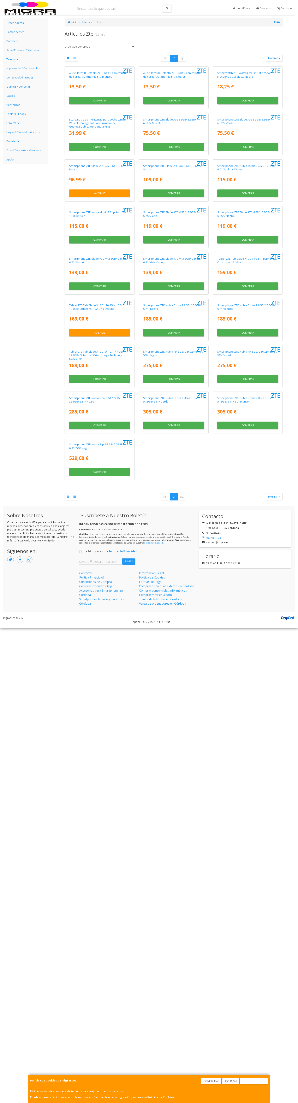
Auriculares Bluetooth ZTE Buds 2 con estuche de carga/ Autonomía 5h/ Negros (172, 127)
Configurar (211, 1081)
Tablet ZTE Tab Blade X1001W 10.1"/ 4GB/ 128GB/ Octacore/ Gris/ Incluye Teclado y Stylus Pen (96, 724)
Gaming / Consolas (18, 86)
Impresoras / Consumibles (23, 68)
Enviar (129, 1036)
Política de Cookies (160, 1097)
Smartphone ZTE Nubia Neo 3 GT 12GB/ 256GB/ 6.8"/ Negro (94, 822)
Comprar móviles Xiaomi (155, 1070)
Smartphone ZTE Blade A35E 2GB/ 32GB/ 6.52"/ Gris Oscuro (169, 226)
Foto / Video (14, 123)
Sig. (182, 58)
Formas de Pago (150, 1057)
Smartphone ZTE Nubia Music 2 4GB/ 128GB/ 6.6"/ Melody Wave (246, 326)
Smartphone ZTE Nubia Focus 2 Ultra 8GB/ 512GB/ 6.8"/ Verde (170, 822)
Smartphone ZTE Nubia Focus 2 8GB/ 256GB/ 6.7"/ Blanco (246, 623)
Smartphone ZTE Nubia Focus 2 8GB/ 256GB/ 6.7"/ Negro (172, 623)
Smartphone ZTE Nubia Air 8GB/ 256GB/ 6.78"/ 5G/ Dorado (247, 723)
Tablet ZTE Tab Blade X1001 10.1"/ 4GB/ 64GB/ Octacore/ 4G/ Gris (247, 524)
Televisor (12, 59)
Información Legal (151, 1048)
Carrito (284, 8)
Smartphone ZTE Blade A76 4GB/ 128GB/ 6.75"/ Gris (169, 425)
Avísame (99, 351)
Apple (10, 159)
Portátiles (12, 41)
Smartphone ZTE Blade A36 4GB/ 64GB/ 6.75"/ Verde (173, 326)
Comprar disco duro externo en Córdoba (166, 1061)
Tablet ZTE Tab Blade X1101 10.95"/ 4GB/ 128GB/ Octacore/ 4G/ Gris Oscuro (95, 623)
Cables (10, 96)
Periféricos (13, 105)
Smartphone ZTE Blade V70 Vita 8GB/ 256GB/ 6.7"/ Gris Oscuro (172, 524)
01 (174, 58)
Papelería (12, 141)
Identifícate (241, 8)
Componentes (15, 32)
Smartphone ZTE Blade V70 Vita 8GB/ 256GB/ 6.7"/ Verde (98, 524)
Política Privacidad (91, 1053)
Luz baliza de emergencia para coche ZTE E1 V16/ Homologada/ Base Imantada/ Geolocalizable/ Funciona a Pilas (97, 228)
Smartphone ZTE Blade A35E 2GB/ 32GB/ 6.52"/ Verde (243, 226)
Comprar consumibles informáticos (163, 1066)
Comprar (99, 153)
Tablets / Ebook (16, 114)
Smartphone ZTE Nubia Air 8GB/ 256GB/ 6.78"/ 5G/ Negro (173, 723)
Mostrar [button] (274, 58)
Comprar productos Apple (96, 1061)
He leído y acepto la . (111, 1026)
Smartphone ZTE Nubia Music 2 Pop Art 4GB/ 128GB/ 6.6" (97, 425)
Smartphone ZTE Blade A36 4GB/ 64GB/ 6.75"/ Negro (99, 326)
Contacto (263, 8)
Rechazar (231, 1081)
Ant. (165, 58)
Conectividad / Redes (20, 77)
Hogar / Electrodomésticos (23, 132)
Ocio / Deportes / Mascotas (23, 150)
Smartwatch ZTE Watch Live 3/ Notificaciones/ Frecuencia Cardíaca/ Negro (246, 127)
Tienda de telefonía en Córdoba (160, 1074)
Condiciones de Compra (95, 1057)
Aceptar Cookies (254, 1081)
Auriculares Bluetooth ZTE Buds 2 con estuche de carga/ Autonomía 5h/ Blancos (98, 127)
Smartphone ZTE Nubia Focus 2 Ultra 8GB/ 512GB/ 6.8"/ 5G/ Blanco (244, 822)
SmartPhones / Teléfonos (22, 50)
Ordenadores (15, 23)
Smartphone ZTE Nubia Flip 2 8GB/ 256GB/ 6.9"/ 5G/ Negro (96, 921)
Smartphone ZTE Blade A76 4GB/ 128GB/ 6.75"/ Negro (243, 425)
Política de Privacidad (153, 1018)
